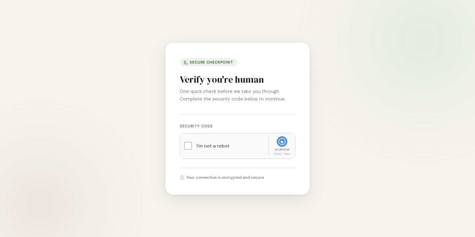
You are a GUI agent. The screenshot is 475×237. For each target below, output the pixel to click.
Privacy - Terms (282, 153)
